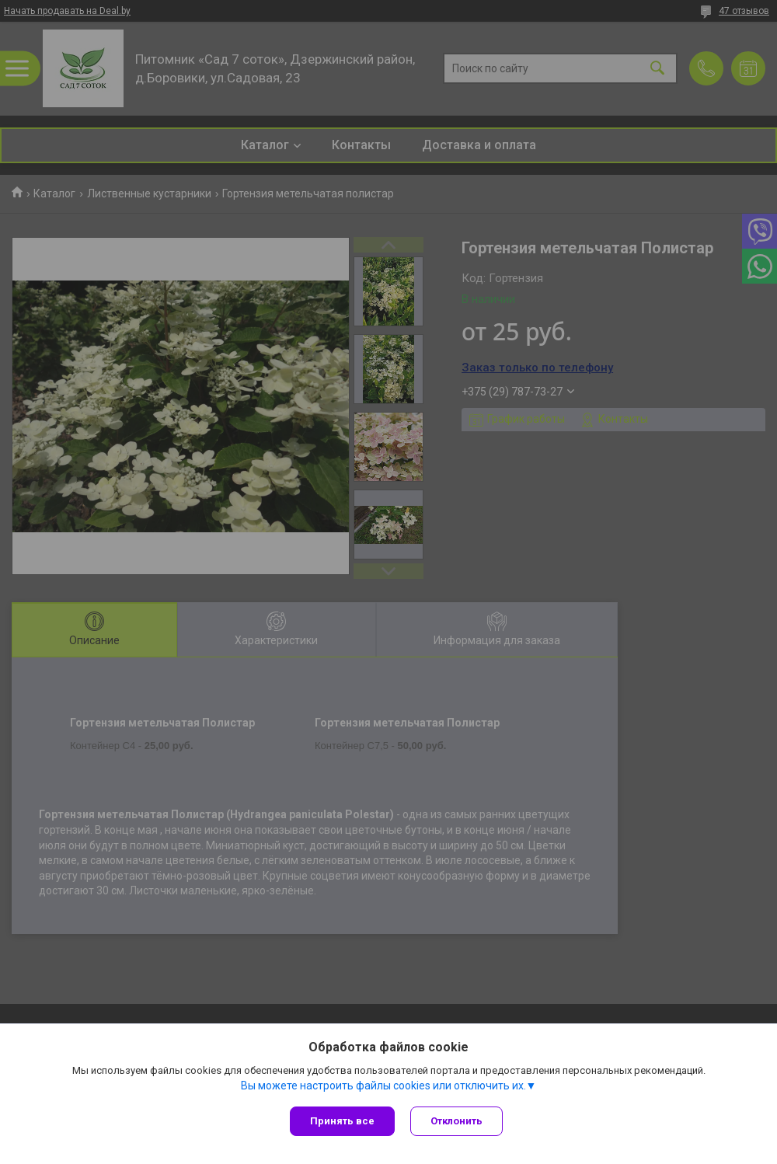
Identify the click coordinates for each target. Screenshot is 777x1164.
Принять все (342, 1121)
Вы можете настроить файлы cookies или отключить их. (383, 1085)
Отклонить (456, 1121)
